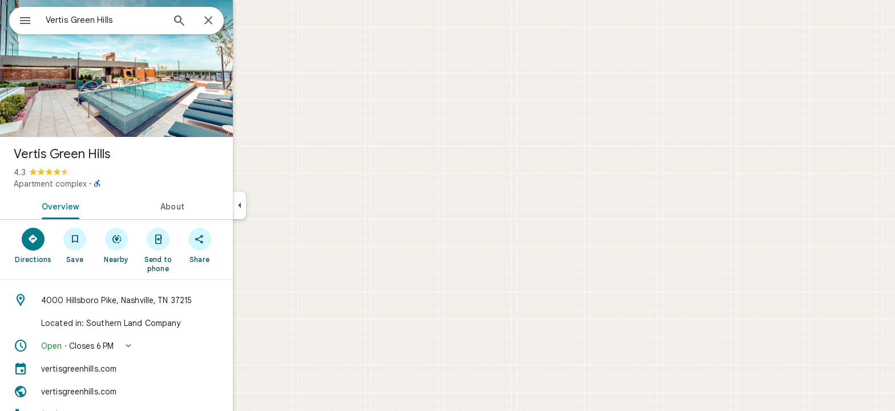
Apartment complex (91, 184)
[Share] (240, 244)
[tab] (99, 205)
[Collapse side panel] (280, 205)
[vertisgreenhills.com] (157, 368)
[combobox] (134, 20)
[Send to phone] (199, 249)
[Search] (220, 22)
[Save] (116, 244)
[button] (157, 346)
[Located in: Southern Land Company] (157, 323)
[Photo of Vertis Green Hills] (157, 68)
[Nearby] (158, 244)
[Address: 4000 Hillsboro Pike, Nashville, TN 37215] (157, 300)
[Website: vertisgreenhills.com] (157, 391)
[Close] (249, 21)
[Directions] (74, 244)
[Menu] (20, 19)
